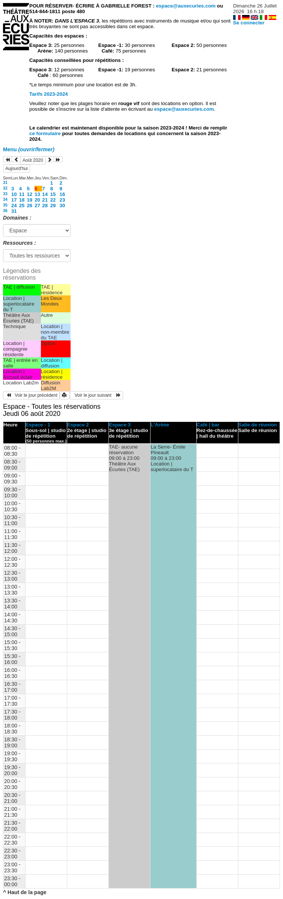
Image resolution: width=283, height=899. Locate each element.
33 (5, 193)
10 (14, 194)
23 (62, 200)
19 (29, 200)
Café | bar (208, 425)
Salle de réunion (257, 425)
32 (5, 188)
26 (29, 205)
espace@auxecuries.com (185, 6)
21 (45, 200)
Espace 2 (78, 425)
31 (5, 182)
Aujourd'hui (16, 168)
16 (62, 194)
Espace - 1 (38, 425)
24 (14, 205)
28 (45, 205)
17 (14, 200)
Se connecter (249, 23)
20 (37, 200)
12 (29, 194)
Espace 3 (120, 425)
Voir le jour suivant (96, 395)
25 (22, 205)
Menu (28, 149)
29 (53, 205)
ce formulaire (45, 133)
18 (22, 200)
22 (53, 200)
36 (5, 210)
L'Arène (160, 425)
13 (37, 194)
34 (5, 199)
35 (5, 205)
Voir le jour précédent (31, 395)
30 (62, 205)
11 (22, 194)
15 (53, 194)
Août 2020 (33, 160)
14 (45, 194)
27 (37, 205)
